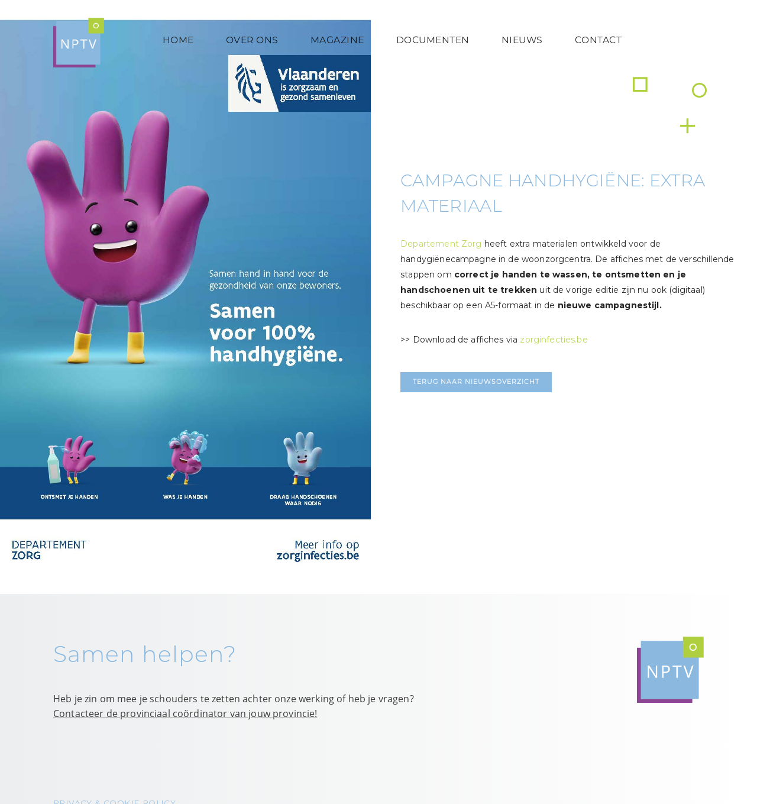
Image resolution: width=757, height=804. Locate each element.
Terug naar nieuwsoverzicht (476, 382)
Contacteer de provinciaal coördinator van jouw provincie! (185, 713)
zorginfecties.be (553, 339)
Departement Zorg (440, 243)
